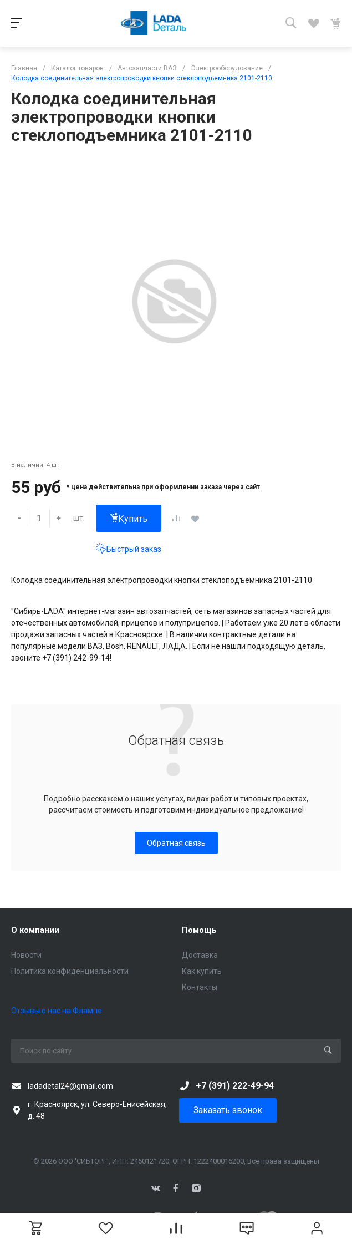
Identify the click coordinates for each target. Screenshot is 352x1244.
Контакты (199, 987)
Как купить (202, 971)
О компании (35, 930)
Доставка (200, 955)
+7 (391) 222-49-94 (235, 1085)
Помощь (199, 930)
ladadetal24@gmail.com (70, 1085)
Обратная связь (176, 843)
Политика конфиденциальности (70, 971)
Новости (26, 955)
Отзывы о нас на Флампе (56, 1010)
